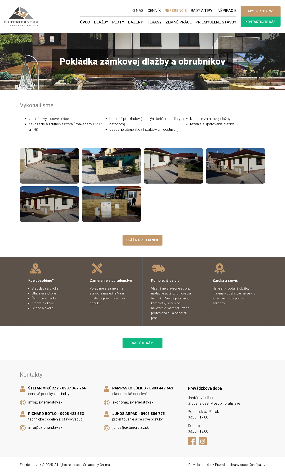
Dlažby (101, 22)
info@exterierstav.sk (45, 402)
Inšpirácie (226, 10)
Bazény (135, 22)
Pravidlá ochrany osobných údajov (240, 465)
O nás (138, 10)
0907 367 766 (74, 388)
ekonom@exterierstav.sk (132, 402)
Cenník (154, 10)
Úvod (85, 22)
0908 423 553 (72, 414)
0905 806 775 (153, 414)
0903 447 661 (161, 388)
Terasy (154, 22)
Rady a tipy (201, 10)
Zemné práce (179, 22)
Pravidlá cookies (200, 465)
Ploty (118, 22)
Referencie (176, 10)
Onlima (105, 465)
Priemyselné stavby (216, 22)
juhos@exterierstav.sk (130, 427)
